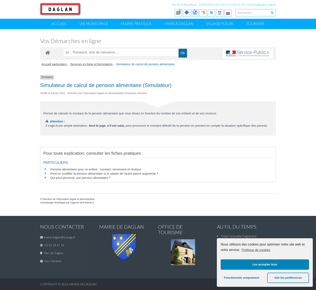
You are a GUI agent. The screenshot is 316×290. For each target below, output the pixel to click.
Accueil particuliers (55, 64)
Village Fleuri (219, 23)
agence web (77, 202)
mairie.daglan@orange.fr (261, 4)
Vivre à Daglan (178, 23)
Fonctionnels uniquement (241, 277)
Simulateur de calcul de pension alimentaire (145, 64)
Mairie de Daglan (82, 284)
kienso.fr (89, 202)
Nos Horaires (52, 261)
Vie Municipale (94, 23)
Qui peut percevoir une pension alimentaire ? (80, 177)
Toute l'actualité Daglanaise (239, 236)
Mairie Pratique (136, 23)
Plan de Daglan (52, 253)
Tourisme (255, 23)
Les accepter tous (265, 264)
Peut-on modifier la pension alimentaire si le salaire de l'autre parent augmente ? (104, 173)
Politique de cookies (256, 250)
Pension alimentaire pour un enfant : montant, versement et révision (95, 169)
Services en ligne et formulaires (91, 64)
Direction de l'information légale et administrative (69, 199)
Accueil (59, 23)
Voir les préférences (288, 277)
